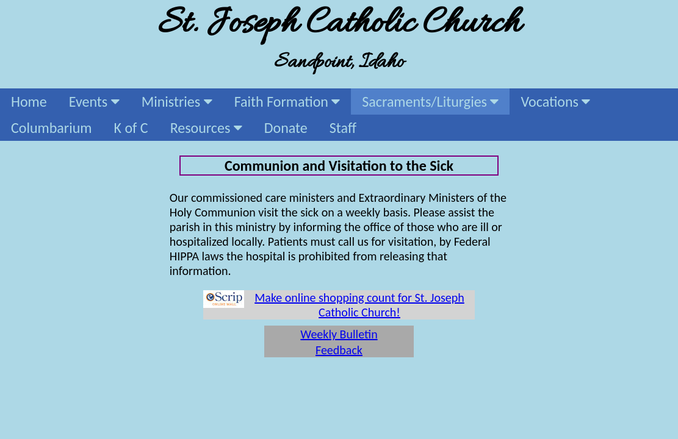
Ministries (177, 101)
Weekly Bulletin (338, 334)
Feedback (339, 350)
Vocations (555, 101)
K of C (131, 128)
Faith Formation (287, 101)
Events (94, 101)
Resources (206, 128)
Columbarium (51, 128)
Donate (286, 128)
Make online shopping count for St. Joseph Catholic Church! (359, 304)
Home (29, 101)
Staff (343, 128)
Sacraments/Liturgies (430, 101)
